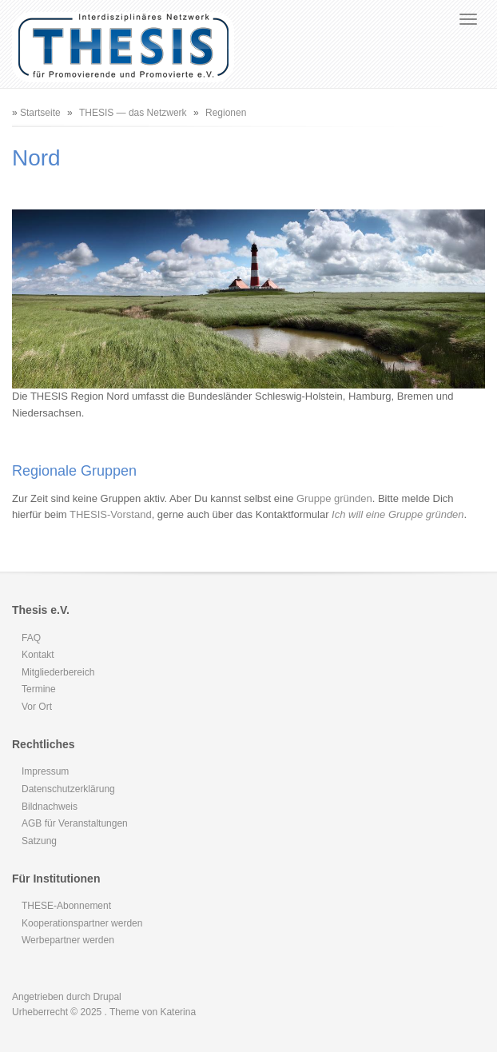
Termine (39, 689)
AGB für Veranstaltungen (75, 823)
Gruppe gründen (334, 498)
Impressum (45, 771)
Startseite (40, 112)
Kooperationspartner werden (82, 923)
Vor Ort (37, 706)
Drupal (107, 996)
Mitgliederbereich (58, 672)
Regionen (225, 112)
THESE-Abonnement (66, 905)
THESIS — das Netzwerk (133, 112)
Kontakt (38, 654)
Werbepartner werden (68, 940)
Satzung (39, 841)
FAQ (31, 638)
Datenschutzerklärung (68, 789)
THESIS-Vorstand (111, 514)
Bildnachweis (50, 806)
